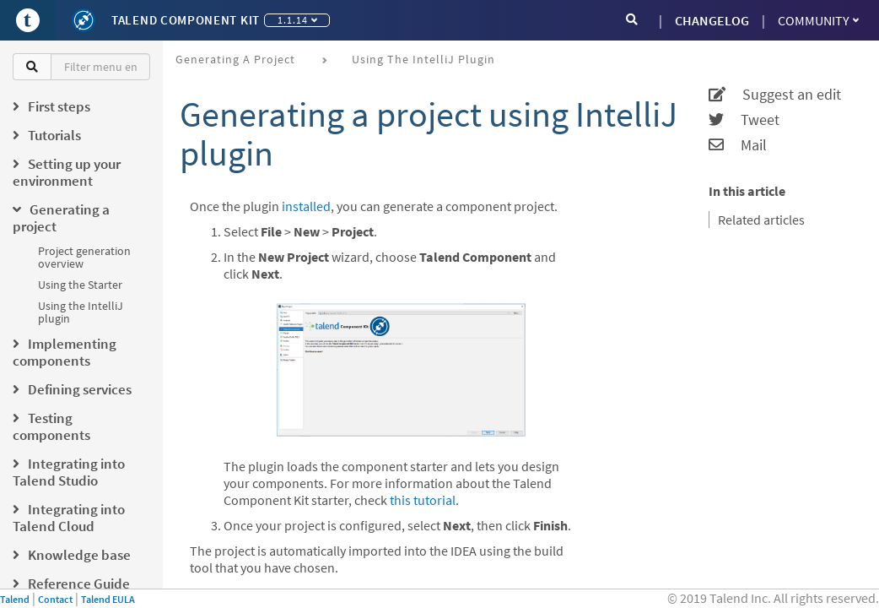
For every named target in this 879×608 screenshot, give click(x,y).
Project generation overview (84, 257)
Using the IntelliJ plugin (80, 312)
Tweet (744, 119)
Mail (738, 145)
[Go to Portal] (28, 20)
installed (306, 206)
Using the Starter (80, 284)
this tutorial (423, 499)
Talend (15, 599)
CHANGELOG (712, 20)
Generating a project (235, 59)
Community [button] (818, 20)
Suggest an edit (775, 94)
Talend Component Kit (185, 20)
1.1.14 (297, 20)
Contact (55, 599)
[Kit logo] (83, 20)
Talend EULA (108, 599)
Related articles (761, 219)
